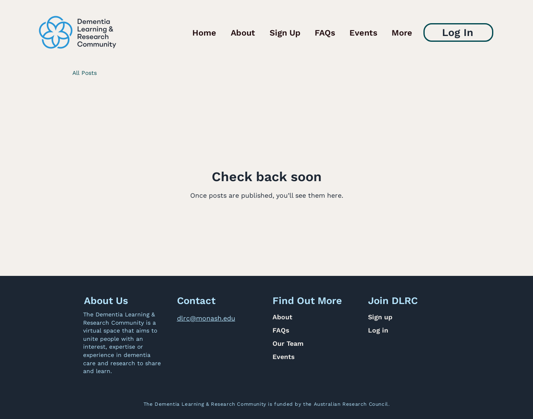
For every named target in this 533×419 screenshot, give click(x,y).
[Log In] (458, 32)
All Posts (84, 72)
